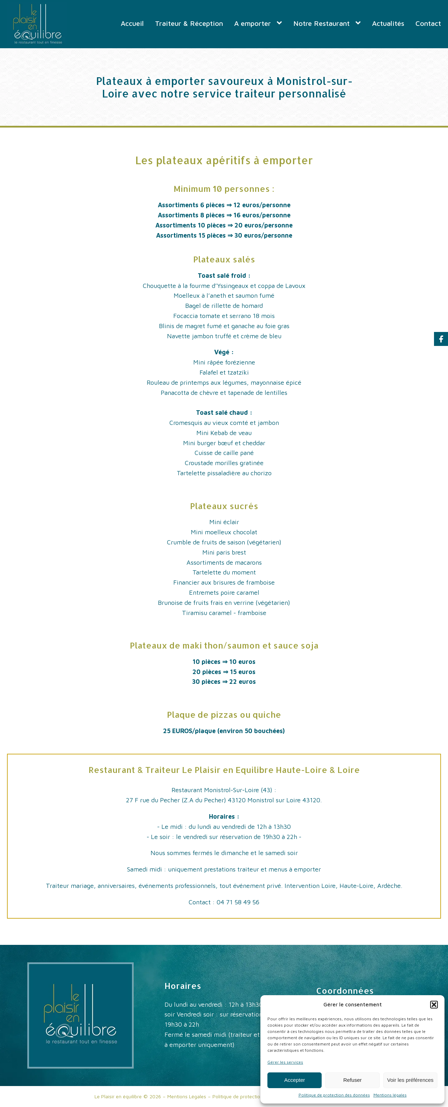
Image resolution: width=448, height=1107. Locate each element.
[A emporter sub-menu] (280, 23)
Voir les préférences (410, 1080)
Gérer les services (285, 1062)
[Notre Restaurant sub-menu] (359, 23)
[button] (434, 1004)
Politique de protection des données (334, 1095)
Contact (428, 23)
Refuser (352, 1080)
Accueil (132, 23)
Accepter (294, 1080)
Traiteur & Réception (189, 23)
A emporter (252, 23)
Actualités (388, 23)
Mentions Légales (186, 1096)
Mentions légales (390, 1095)
